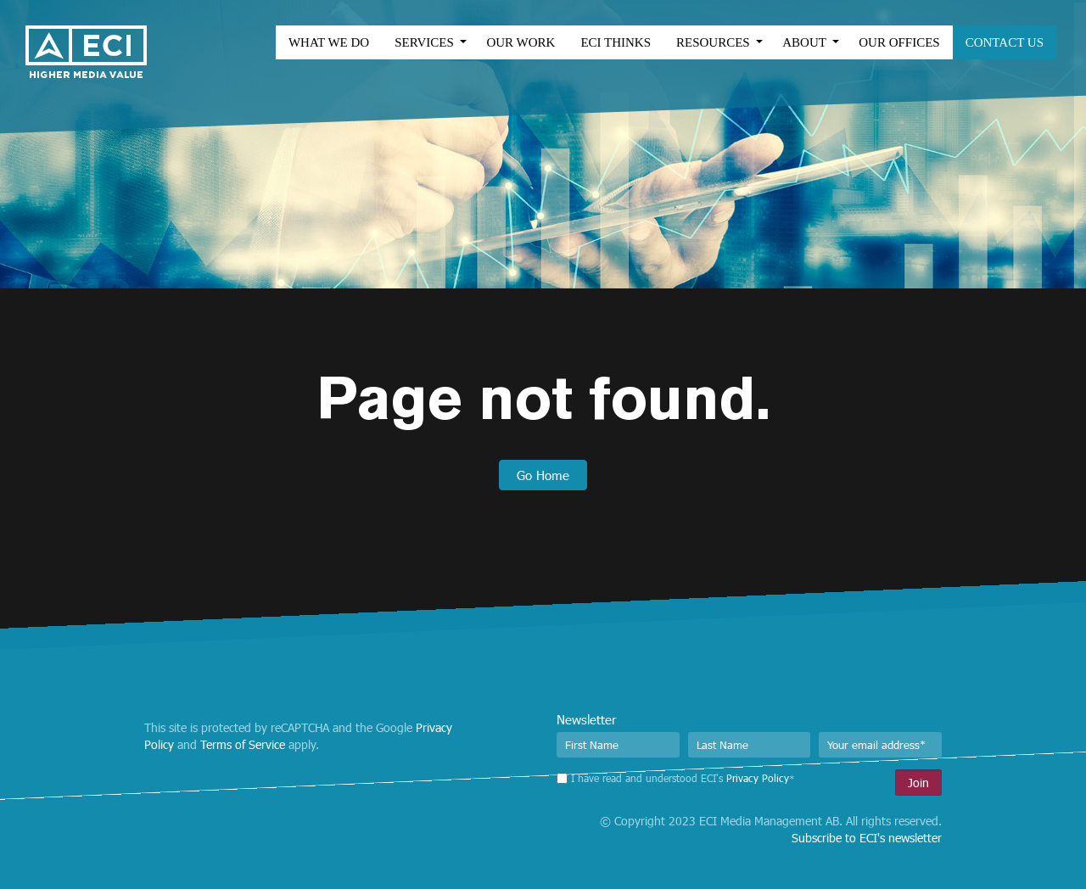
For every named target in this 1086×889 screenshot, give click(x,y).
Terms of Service (242, 744)
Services (408, 42)
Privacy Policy (757, 778)
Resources (697, 42)
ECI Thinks (598, 42)
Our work (503, 42)
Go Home (543, 475)
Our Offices (882, 42)
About (788, 42)
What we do (312, 42)
